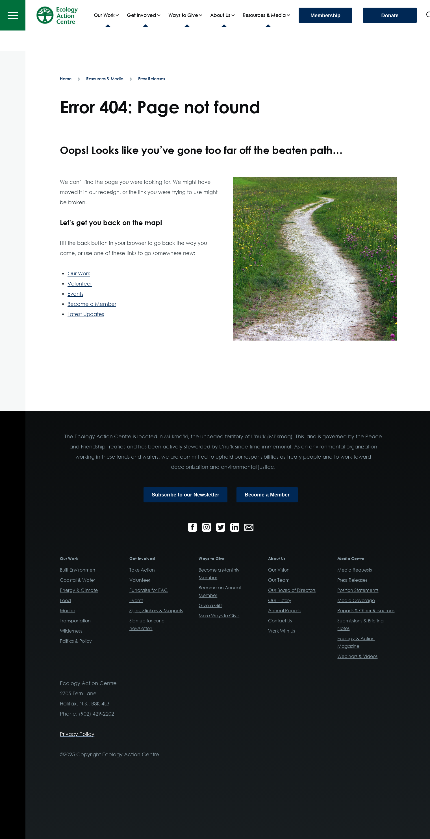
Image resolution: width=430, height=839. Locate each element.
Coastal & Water (77, 580)
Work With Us (281, 631)
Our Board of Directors (292, 590)
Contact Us (280, 621)
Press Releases (151, 79)
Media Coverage (356, 600)
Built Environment (78, 570)
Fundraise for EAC (148, 590)
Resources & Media (104, 79)
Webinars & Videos (357, 656)
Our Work (79, 274)
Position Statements (357, 590)
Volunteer (80, 284)
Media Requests (354, 570)
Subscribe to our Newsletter (185, 495)
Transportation (75, 621)
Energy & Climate (79, 590)
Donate (389, 36)
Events (75, 294)
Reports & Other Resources (365, 611)
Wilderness (71, 631)
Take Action (142, 570)
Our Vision (279, 570)
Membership (325, 36)
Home (65, 79)
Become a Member (92, 304)
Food (65, 600)
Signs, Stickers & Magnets (156, 611)
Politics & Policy (76, 641)
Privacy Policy (77, 734)
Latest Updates (86, 314)
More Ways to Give (219, 616)
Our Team (279, 580)
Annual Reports (284, 611)
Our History (279, 600)
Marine (67, 611)
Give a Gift (210, 606)
